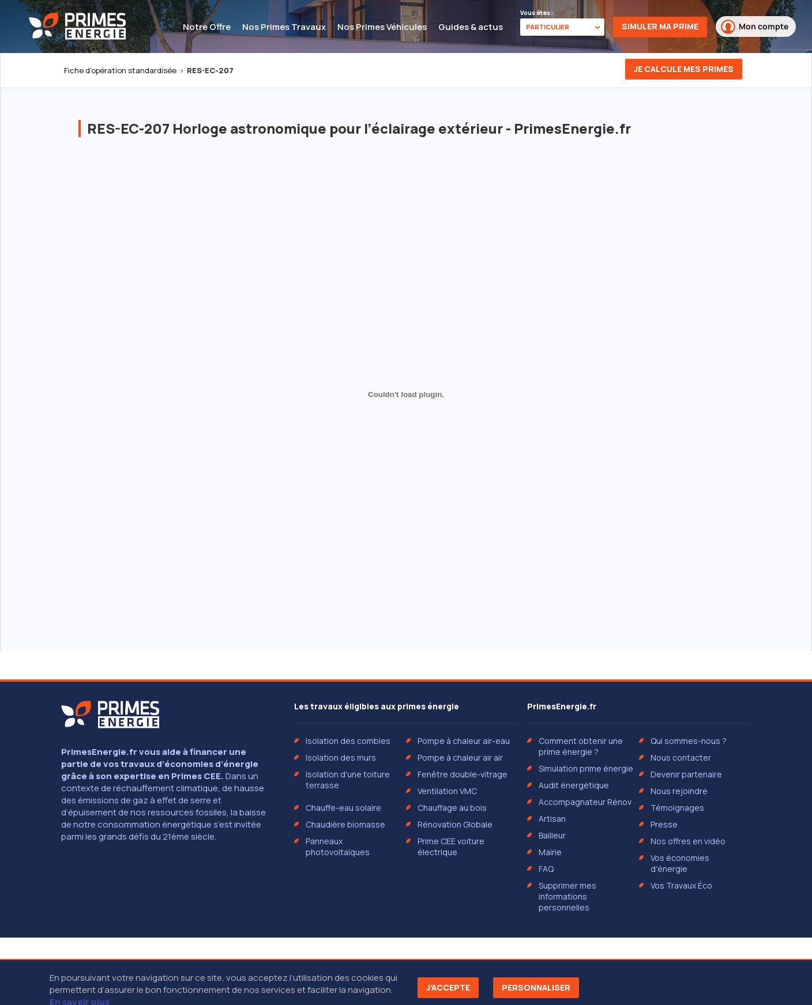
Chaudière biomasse (345, 824)
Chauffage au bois (452, 807)
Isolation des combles (348, 740)
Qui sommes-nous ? (689, 740)
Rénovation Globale (455, 824)
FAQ (546, 868)
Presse (664, 824)
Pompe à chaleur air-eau (464, 740)
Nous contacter (681, 757)
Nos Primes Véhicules (382, 27)
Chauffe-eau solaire (343, 807)
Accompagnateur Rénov (585, 801)
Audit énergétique (574, 785)
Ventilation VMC (447, 790)
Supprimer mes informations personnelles (567, 896)
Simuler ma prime (660, 26)
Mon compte (754, 27)
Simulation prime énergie (586, 768)
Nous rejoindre (679, 790)
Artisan (552, 818)
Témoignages (677, 807)
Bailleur (552, 835)
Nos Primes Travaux (284, 27)
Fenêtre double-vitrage (462, 774)
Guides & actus (470, 27)
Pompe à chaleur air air (460, 757)
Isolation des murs (341, 757)
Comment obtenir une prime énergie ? (581, 746)
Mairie (550, 852)
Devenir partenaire (686, 774)
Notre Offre (207, 27)
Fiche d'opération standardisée (120, 70)
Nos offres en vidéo (688, 841)
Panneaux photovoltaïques (338, 846)
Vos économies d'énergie (680, 863)
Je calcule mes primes (684, 68)
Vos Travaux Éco (681, 885)
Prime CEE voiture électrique (451, 846)
